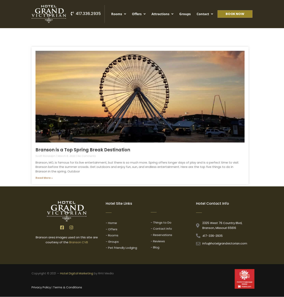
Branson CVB (78, 242)
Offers (139, 14)
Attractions (162, 14)
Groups (185, 14)
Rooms (118, 14)
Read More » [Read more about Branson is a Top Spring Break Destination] (44, 178)
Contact (205, 14)
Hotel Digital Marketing (76, 273)
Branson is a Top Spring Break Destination (83, 150)
